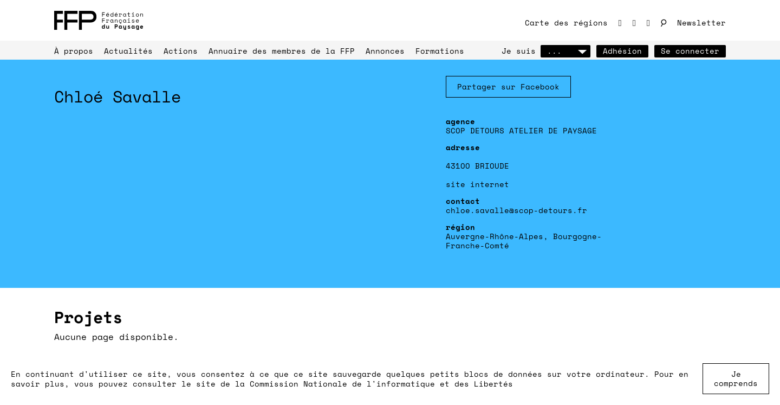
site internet (477, 184)
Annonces (385, 50)
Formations (439, 50)
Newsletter (701, 22)
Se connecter (690, 50)
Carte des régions (566, 22)
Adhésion (622, 50)
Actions (181, 50)
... (565, 50)
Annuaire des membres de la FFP (282, 50)
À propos (73, 50)
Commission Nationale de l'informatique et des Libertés (381, 383)
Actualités (128, 50)
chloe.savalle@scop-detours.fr (516, 210)
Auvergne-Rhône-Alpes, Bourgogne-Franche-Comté (524, 240)
